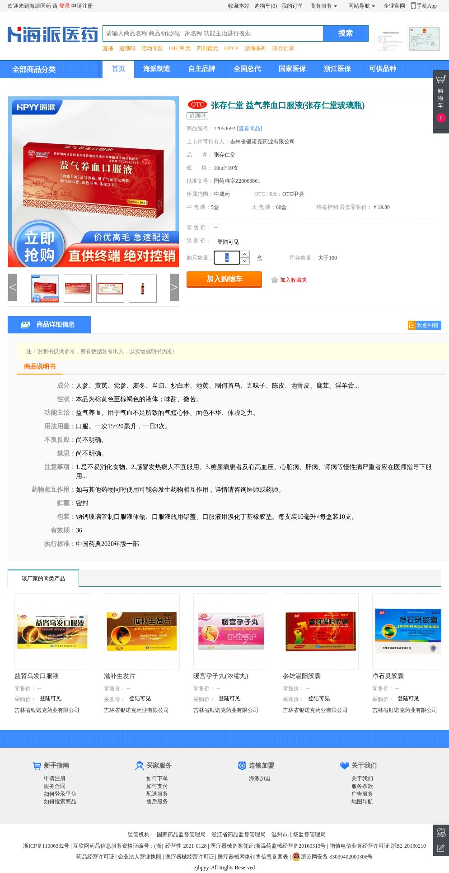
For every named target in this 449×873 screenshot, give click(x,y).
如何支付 (157, 786)
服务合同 (54, 786)
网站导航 (359, 6)
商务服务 (321, 6)
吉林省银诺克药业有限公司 (47, 710)
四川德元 (207, 48)
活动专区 (152, 48)
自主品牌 (201, 68)
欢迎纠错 (428, 325)
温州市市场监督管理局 (298, 834)
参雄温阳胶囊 (302, 676)
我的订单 (292, 6)
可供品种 (382, 68)
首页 (118, 68)
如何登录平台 (60, 794)
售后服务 (157, 801)
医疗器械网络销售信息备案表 (253, 857)
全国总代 (247, 68)
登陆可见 (228, 242)
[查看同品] (249, 128)
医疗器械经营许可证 (189, 857)
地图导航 (362, 801)
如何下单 (157, 778)
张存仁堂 (283, 48)
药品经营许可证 (95, 857)
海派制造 (156, 68)
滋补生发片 (120, 676)
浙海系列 (256, 48)
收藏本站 (239, 6)
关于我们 (362, 778)
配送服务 (157, 794)
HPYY (231, 48)
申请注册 (82, 6)
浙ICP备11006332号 (46, 846)
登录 (64, 6)
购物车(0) (265, 6)
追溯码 (127, 48)
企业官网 (394, 6)
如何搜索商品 (60, 801)
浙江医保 (337, 68)
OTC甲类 (180, 48)
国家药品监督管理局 (181, 834)
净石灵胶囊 (388, 676)
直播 (108, 48)
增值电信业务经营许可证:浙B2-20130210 (378, 846)
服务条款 (362, 786)
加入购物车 (224, 279)
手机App (426, 6)
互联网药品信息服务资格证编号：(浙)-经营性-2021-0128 (140, 846)
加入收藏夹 (293, 280)
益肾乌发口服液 (36, 676)
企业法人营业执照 (139, 857)
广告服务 (362, 794)
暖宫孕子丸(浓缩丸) (220, 676)
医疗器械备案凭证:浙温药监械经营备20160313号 (268, 846)
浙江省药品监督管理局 (238, 834)
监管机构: (139, 834)
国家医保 (292, 68)
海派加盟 (260, 778)
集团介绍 (125, 86)
